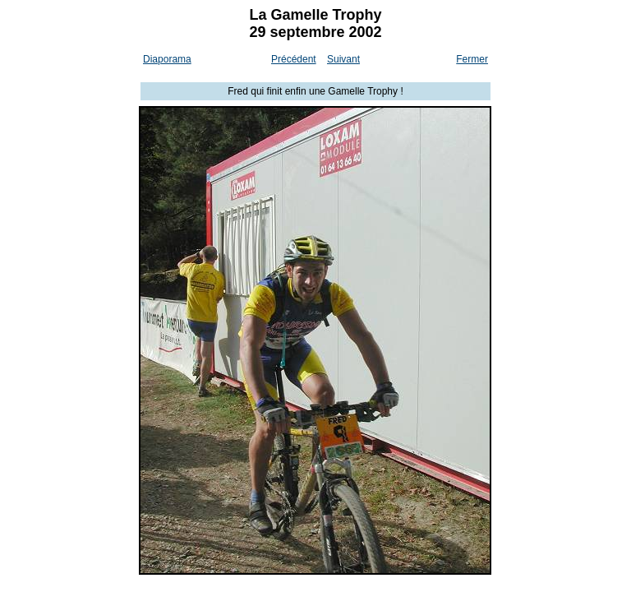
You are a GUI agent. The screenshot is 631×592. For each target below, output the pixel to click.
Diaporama (167, 59)
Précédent (293, 59)
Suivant (343, 59)
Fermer (472, 59)
